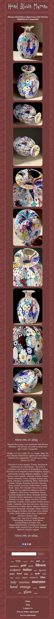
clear (32, 561)
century (35, 588)
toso (11, 578)
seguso (35, 593)
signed (24, 577)
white (17, 578)
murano (38, 581)
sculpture (15, 569)
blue (42, 577)
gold (23, 565)
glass (28, 591)
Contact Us (28, 608)
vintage (25, 587)
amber (12, 574)
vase (42, 587)
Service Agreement (28, 615)
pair (38, 561)
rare (44, 573)
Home (27, 601)
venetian (24, 582)
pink (19, 593)
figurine (42, 570)
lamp (26, 574)
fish (31, 574)
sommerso (34, 577)
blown (40, 565)
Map (28, 605)
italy (13, 582)
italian (27, 569)
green (30, 566)
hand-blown (14, 566)
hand (13, 587)
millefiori (25, 561)
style (37, 573)
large (18, 560)
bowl (19, 573)
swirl (12, 561)
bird (35, 570)
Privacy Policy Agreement (28, 612)
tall (43, 561)
